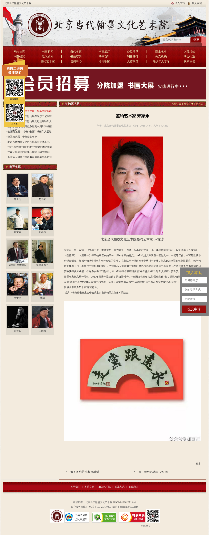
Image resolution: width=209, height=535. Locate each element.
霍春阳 (17, 330)
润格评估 (132, 56)
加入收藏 (197, 3)
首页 (186, 103)
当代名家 (76, 51)
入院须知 (189, 51)
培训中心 (76, 61)
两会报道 (189, 56)
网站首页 (19, 51)
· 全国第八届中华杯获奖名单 (21, 136)
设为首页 (180, 3)
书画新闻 (47, 51)
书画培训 (76, 56)
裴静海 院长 (42, 265)
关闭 (14, 130)
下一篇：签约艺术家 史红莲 (150, 471)
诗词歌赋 (104, 61)
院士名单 (161, 51)
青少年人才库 (161, 61)
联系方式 (120, 486)
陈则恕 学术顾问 (18, 265)
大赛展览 (132, 61)
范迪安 (42, 199)
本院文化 (89, 486)
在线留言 (134, 486)
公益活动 (132, 51)
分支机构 (161, 56)
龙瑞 (42, 298)
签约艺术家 (47, 61)
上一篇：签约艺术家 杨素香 (82, 471)
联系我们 (189, 61)
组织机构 (47, 56)
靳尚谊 (42, 232)
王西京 (42, 330)
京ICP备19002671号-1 (124, 502)
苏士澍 (17, 199)
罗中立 (17, 298)
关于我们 (75, 486)
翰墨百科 (104, 56)
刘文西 (17, 232)
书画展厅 (104, 51)
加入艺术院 (104, 486)
